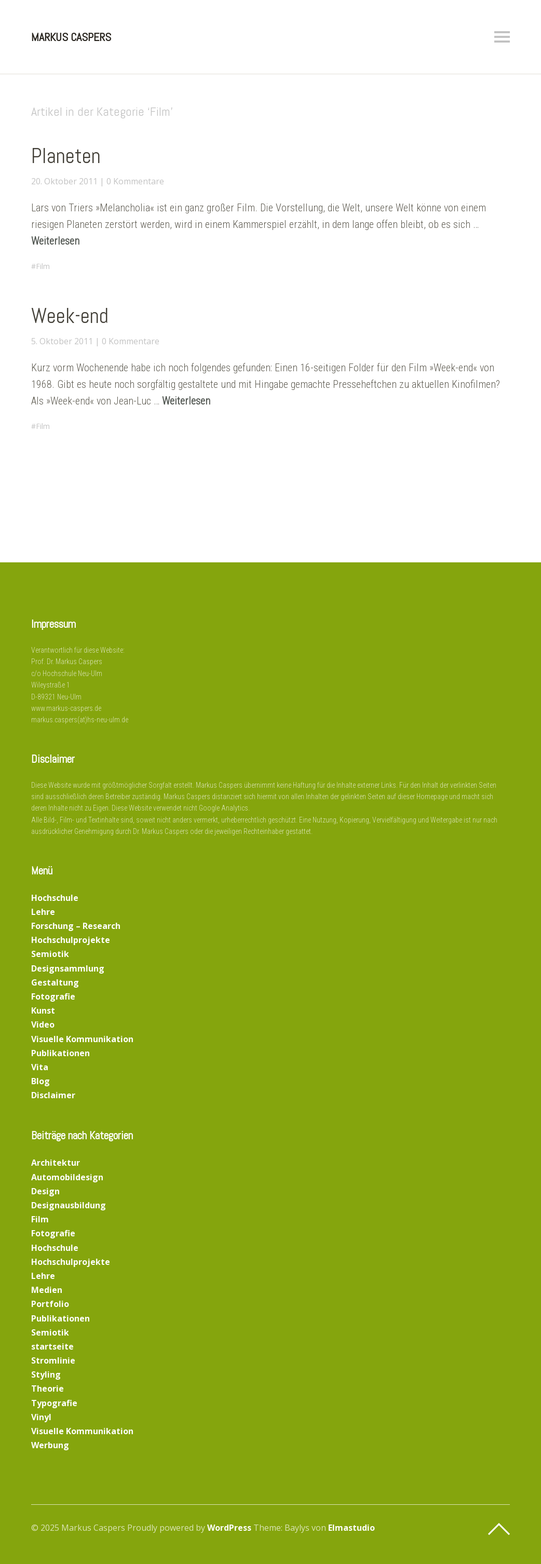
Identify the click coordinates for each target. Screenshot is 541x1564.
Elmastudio (351, 1527)
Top (499, 1529)
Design (45, 1191)
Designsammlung (67, 968)
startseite (52, 1346)
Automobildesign (67, 1177)
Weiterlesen (55, 241)
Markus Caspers (71, 37)
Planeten (66, 156)
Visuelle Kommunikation (82, 1039)
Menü (502, 37)
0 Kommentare (135, 181)
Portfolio (50, 1304)
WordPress (229, 1527)
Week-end (70, 316)
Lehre (43, 912)
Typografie (54, 1403)
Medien (46, 1290)
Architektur (55, 1162)
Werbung (50, 1445)
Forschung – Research (75, 926)
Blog (40, 1081)
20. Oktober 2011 (64, 181)
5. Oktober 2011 (62, 341)
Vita (39, 1067)
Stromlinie (53, 1360)
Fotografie (53, 996)
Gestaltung (55, 982)
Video (43, 1024)
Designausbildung (68, 1205)
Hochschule (54, 898)
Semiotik (50, 954)
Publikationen (60, 1053)
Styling (46, 1374)
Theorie (47, 1388)
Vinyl (41, 1417)
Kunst (43, 1010)
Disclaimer (53, 1095)
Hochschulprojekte (70, 940)
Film (43, 266)
